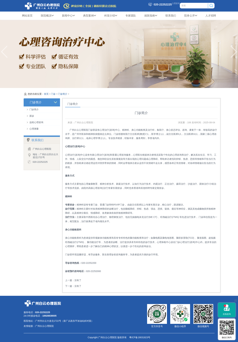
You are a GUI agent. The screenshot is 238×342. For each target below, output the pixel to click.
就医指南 (150, 16)
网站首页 (27, 15)
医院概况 (47, 16)
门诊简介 (62, 94)
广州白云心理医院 (44, 326)
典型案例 (89, 16)
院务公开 (190, 16)
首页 (46, 94)
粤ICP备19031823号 (138, 337)
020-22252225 (40, 162)
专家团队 (130, 15)
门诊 (53, 94)
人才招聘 (210, 15)
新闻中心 (68, 16)
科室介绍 (110, 16)
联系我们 (170, 15)
